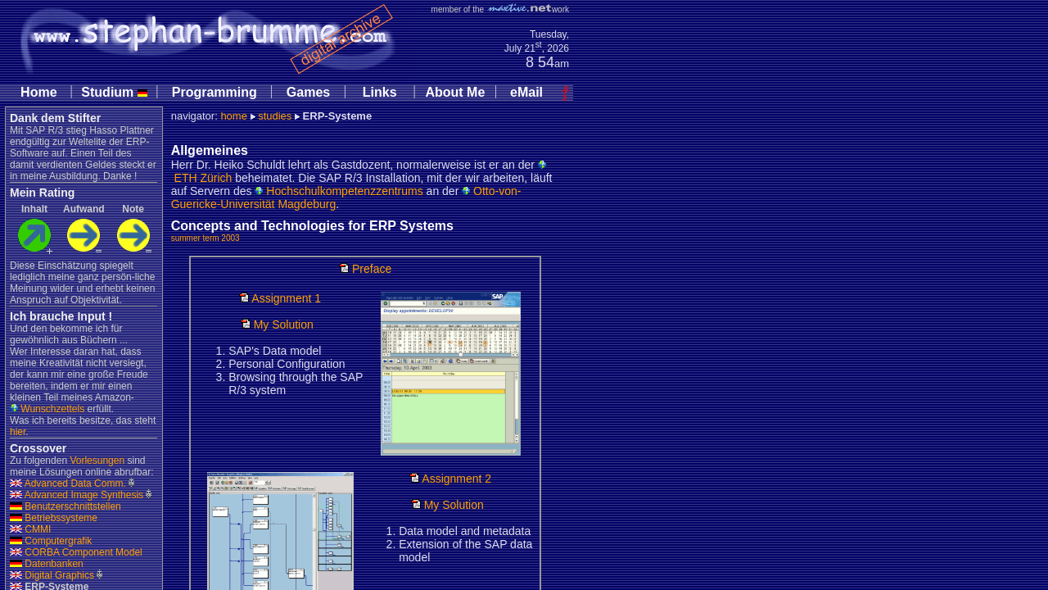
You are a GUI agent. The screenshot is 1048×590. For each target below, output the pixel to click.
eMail (526, 92)
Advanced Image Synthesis (76, 495)
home (233, 116)
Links (380, 92)
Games (308, 92)
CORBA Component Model (76, 552)
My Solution (277, 324)
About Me (455, 92)
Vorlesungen (97, 460)
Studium (114, 92)
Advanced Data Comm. (68, 483)
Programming (214, 92)
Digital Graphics (52, 575)
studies (274, 116)
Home (38, 92)
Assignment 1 (280, 298)
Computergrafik (51, 541)
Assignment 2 (450, 478)
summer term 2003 (205, 238)
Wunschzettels (47, 409)
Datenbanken (47, 564)
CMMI (30, 529)
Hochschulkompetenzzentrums (338, 190)
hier (17, 432)
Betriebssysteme (53, 518)
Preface (365, 268)
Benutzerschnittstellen (65, 506)
